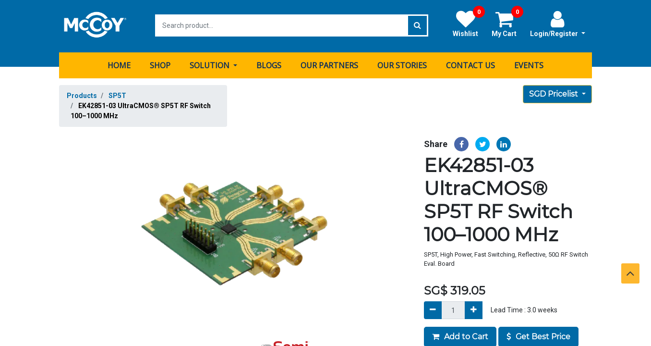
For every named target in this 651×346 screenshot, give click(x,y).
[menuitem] (119, 64)
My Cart (507, 23)
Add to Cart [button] (460, 335)
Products (82, 94)
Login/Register (557, 23)
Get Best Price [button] (538, 335)
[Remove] (433, 309)
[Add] (473, 309)
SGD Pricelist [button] (554, 92)
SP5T (117, 94)
